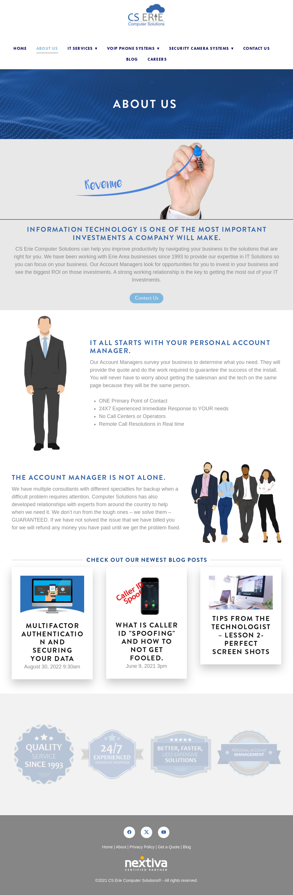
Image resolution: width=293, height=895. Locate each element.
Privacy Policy (142, 847)
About (121, 847)
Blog (132, 59)
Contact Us (256, 48)
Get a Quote (168, 847)
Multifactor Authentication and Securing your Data (52, 642)
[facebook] (129, 832)
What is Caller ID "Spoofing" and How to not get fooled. (147, 641)
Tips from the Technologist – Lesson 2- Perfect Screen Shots (241, 635)
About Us (47, 48)
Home (20, 48)
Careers (157, 59)
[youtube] (163, 832)
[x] (146, 832)
